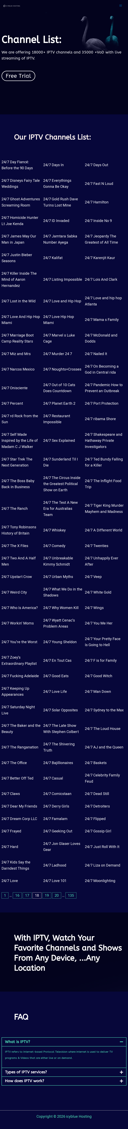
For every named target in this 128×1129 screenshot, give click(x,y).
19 (47, 895)
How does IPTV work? (24, 1081)
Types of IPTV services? (26, 1072)
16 (17, 895)
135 (71, 895)
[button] (64, 1042)
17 (27, 895)
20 (57, 895)
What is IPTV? (17, 1042)
